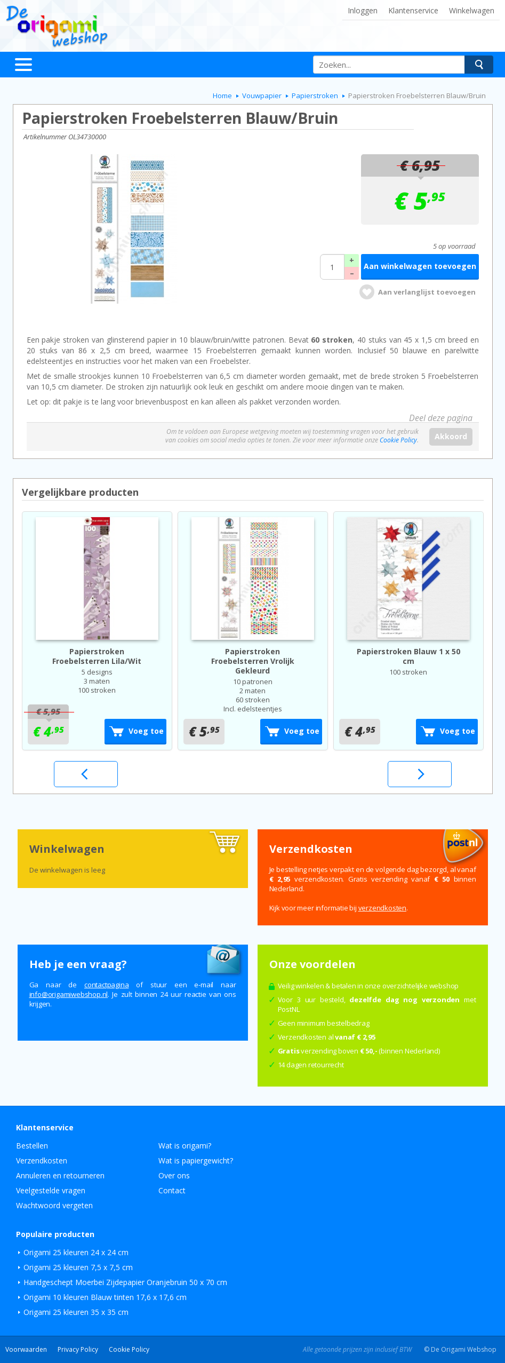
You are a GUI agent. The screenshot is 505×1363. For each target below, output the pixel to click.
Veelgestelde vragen (50, 1190)
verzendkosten (382, 908)
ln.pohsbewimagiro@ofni (68, 994)
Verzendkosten (41, 1160)
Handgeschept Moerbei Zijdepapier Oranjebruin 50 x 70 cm (125, 1282)
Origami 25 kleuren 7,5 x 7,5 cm (78, 1267)
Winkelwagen (471, 10)
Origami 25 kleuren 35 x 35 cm (76, 1312)
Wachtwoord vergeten (54, 1205)
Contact (172, 1190)
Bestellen (32, 1145)
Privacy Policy (78, 1349)
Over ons (174, 1175)
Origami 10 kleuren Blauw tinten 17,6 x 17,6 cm (105, 1297)
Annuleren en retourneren (60, 1175)
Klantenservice (413, 10)
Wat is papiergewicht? (195, 1160)
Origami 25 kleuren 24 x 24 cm (76, 1252)
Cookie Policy (398, 440)
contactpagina (106, 984)
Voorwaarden (26, 1349)
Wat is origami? (184, 1145)
